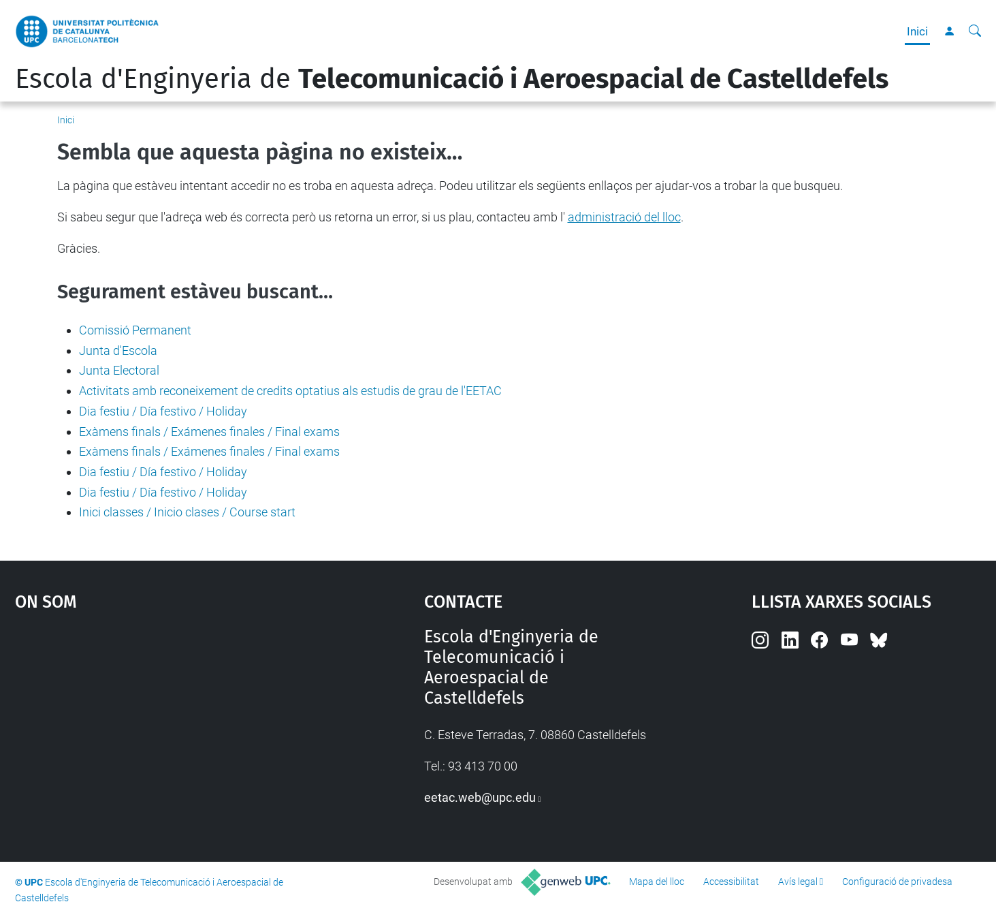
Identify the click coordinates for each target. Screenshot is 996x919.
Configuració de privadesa (897, 881)
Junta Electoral (119, 370)
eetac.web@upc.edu (480, 797)
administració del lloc (624, 217)
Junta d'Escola (118, 350)
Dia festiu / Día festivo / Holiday (163, 411)
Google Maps (170, 729)
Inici (917, 31)
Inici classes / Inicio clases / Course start (187, 512)
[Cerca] (975, 31)
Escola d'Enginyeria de (451, 79)
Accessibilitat (731, 881)
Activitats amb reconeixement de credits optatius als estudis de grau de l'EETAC (290, 391)
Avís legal (798, 881)
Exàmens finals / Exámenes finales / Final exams (209, 431)
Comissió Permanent (135, 330)
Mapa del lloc (656, 881)
